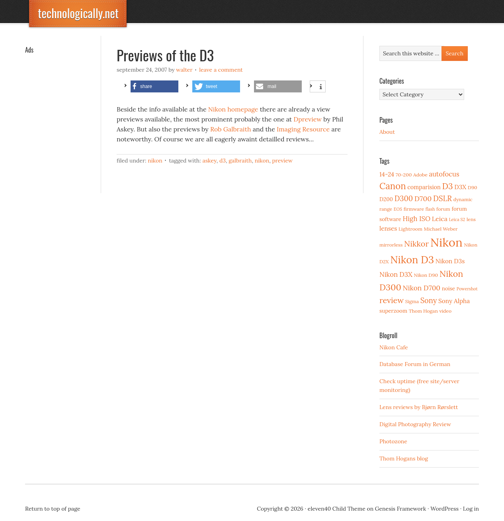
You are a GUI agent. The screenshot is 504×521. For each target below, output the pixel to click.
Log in (471, 508)
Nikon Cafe (393, 347)
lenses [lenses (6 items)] (388, 228)
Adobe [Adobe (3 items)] (420, 175)
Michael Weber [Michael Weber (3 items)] (441, 229)
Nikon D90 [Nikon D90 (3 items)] (426, 275)
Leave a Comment (221, 69)
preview (282, 160)
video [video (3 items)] (445, 311)
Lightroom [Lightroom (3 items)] (410, 229)
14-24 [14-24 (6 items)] (386, 174)
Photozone (393, 441)
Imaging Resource (303, 129)
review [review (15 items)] (391, 300)
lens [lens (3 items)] (471, 219)
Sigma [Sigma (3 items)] (412, 301)
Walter (184, 69)
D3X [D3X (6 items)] (460, 187)
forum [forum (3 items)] (443, 209)
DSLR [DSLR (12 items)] (442, 198)
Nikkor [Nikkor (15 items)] (416, 244)
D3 (222, 160)
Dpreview (307, 119)
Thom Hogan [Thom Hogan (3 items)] (423, 311)
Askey (209, 160)
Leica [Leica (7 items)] (439, 219)
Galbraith (240, 160)
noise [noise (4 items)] (448, 288)
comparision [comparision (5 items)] (423, 187)
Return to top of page (52, 508)
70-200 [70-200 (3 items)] (404, 175)
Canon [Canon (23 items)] (392, 186)
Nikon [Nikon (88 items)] (446, 242)
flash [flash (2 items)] (430, 209)
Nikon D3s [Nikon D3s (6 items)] (450, 261)
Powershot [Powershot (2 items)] (467, 289)
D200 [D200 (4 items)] (386, 199)
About (387, 131)
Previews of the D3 (165, 54)
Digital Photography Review (415, 424)
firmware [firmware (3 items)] (414, 209)
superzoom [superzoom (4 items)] (393, 310)
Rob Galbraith (230, 129)
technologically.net (78, 13)
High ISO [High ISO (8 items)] (416, 218)
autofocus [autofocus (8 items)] (444, 174)
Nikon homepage (233, 109)
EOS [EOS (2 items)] (398, 209)
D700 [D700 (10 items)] (423, 198)
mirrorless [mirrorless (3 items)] (390, 245)
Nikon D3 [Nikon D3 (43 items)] (412, 259)
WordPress (444, 508)
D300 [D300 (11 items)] (404, 198)
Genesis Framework (400, 508)
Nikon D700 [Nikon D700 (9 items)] (421, 288)
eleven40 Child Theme (336, 508)
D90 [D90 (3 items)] (472, 187)
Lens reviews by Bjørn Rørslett (418, 407)
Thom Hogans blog (403, 458)
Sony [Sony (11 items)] (428, 300)
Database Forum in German (414, 364)
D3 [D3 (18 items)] (447, 186)
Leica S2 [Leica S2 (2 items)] (457, 219)
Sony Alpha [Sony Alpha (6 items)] (454, 301)
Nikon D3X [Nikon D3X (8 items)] (395, 274)
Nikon (155, 160)
